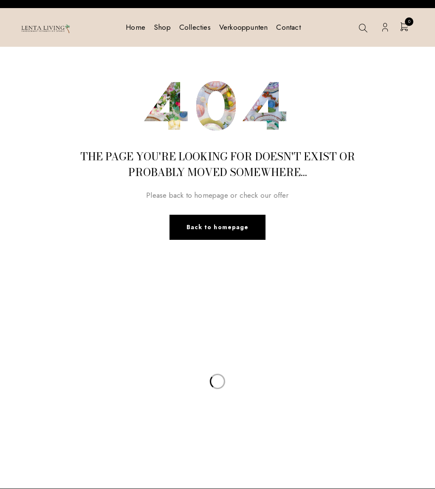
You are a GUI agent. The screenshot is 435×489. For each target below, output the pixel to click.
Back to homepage (217, 227)
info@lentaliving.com (74, 336)
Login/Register (385, 27)
